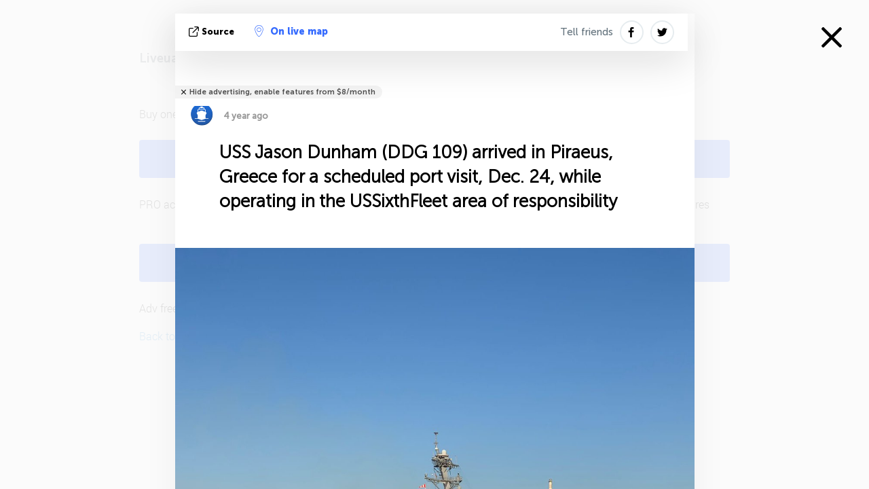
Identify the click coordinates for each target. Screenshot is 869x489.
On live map (291, 31)
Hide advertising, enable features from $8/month (282, 92)
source (212, 31)
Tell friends (586, 32)
